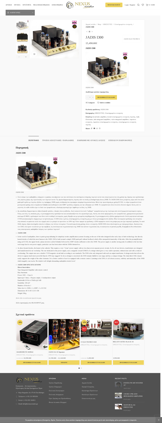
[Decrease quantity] (87, 97)
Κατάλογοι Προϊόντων (90, 394)
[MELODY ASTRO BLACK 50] (128, 329)
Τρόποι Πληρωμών (55, 387)
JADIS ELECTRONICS (132, 39)
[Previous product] (87, 31)
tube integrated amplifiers (102, 119)
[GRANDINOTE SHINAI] (31, 334)
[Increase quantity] (93, 97)
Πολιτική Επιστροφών (56, 391)
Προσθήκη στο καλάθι (106, 97)
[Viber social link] (99, 128)
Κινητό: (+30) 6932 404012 (26, 400)
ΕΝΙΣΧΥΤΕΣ (107, 24)
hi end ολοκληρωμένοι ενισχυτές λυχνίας (121, 117)
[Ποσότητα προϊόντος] (90, 97)
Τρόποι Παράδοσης (55, 383)
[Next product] (92, 31)
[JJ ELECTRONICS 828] (96, 329)
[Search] (138, 5)
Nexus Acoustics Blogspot (57, 402)
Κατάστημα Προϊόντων (90, 391)
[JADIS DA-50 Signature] (64, 334)
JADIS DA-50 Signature (57, 352)
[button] (19, 56)
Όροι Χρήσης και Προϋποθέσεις (60, 398)
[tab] (33, 139)
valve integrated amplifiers (120, 119)
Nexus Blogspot (114, 5)
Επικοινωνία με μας (88, 398)
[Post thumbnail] (118, 385)
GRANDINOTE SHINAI (24, 352)
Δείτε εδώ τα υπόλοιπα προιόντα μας (28, 298)
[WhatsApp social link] (97, 128)
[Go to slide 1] (79, 368)
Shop (99, 24)
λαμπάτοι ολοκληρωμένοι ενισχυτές (105, 122)
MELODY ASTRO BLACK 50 (123, 342)
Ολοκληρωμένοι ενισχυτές (123, 24)
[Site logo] (80, 5)
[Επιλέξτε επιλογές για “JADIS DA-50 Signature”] (64, 362)
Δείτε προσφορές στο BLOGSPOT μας (30, 303)
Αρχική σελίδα (91, 24)
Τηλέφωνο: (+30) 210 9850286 (28, 396)
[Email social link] (94, 128)
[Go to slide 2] (81, 368)
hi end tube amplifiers (100, 117)
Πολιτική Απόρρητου (56, 394)
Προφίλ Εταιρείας (88, 387)
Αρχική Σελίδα (87, 383)
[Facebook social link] (91, 128)
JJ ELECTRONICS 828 (89, 342)
